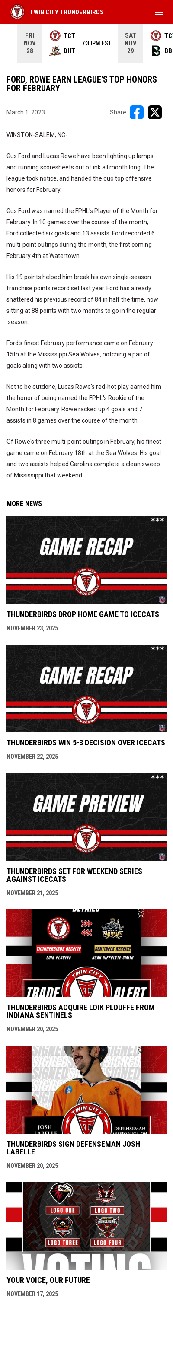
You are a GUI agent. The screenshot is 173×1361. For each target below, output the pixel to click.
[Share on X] (155, 112)
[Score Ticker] (86, 43)
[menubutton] (159, 12)
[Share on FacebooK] (137, 112)
